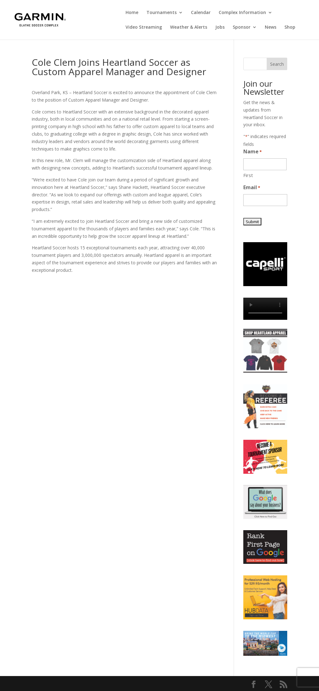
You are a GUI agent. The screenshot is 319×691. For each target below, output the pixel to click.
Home (132, 12)
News (270, 27)
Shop (289, 27)
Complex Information (242, 12)
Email (251, 188)
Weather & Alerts (188, 27)
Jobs (220, 27)
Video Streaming (144, 27)
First (248, 175)
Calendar (201, 12)
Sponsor (241, 27)
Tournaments (161, 12)
